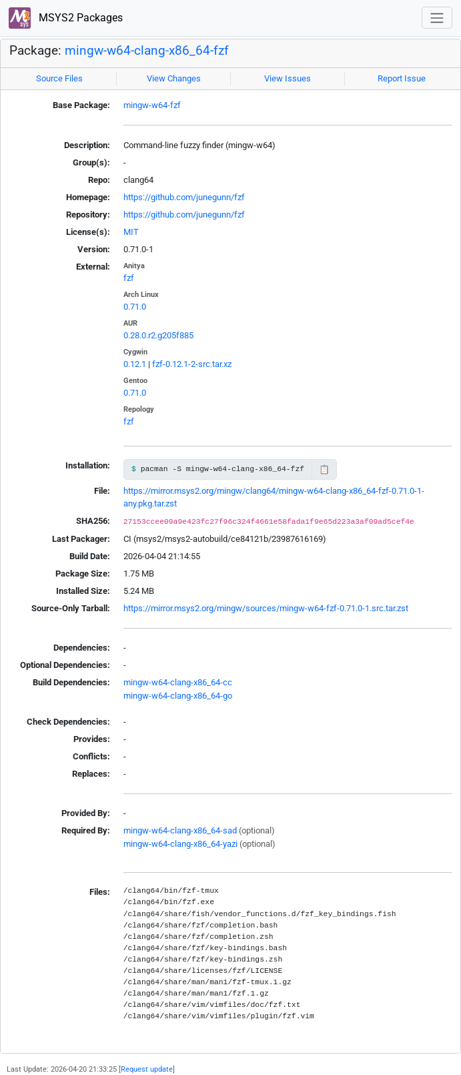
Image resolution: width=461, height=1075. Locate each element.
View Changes (174, 78)
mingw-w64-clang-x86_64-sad (180, 830)
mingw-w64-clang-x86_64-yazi (180, 844)
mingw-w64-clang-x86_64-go (177, 696)
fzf (128, 278)
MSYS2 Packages (66, 18)
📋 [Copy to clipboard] (324, 469)
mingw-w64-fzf (152, 105)
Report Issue (402, 78)
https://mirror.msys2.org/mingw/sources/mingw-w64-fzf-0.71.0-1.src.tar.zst (265, 608)
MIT (131, 232)
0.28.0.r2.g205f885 (158, 335)
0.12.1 (134, 364)
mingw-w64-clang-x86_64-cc (177, 682)
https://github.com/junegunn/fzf (184, 197)
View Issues (287, 78)
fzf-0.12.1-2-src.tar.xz (192, 364)
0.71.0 (134, 307)
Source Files (59, 78)
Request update (147, 1069)
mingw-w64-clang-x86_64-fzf (147, 50)
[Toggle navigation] (437, 18)
